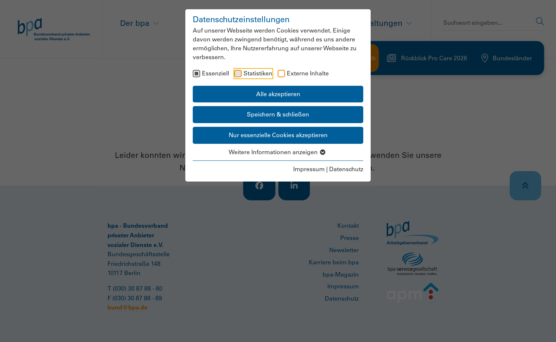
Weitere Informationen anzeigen (278, 152)
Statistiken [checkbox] (258, 73)
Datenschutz (346, 169)
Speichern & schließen (278, 114)
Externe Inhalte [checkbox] (308, 73)
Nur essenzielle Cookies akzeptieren (278, 135)
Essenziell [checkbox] (215, 73)
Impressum (309, 169)
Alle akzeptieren (278, 94)
